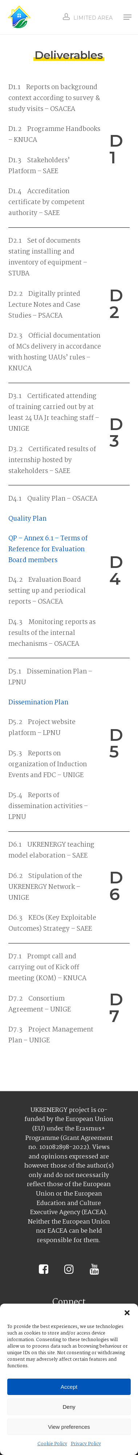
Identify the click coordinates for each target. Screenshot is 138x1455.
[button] (127, 1312)
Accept (69, 1387)
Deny (68, 1407)
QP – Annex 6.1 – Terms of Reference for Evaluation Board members (48, 549)
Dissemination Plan (38, 702)
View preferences (69, 1427)
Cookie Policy (52, 1444)
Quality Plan (27, 519)
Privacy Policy (86, 1444)
